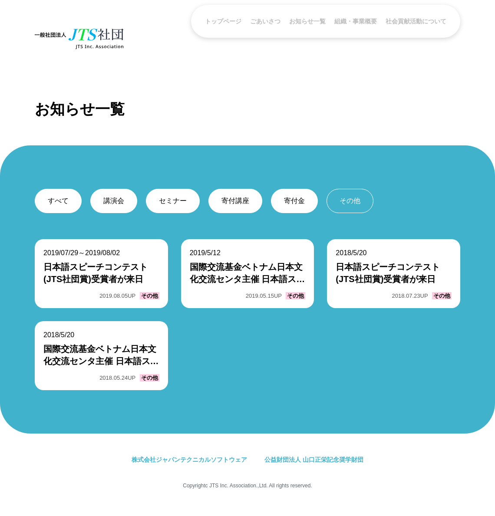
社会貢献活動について (416, 38)
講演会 (113, 200)
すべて (58, 200)
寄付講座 (235, 200)
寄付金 (294, 200)
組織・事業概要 (355, 38)
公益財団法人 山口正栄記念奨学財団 (313, 459)
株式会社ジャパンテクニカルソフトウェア (189, 459)
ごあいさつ (265, 38)
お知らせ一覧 (307, 38)
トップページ (223, 38)
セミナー (173, 200)
